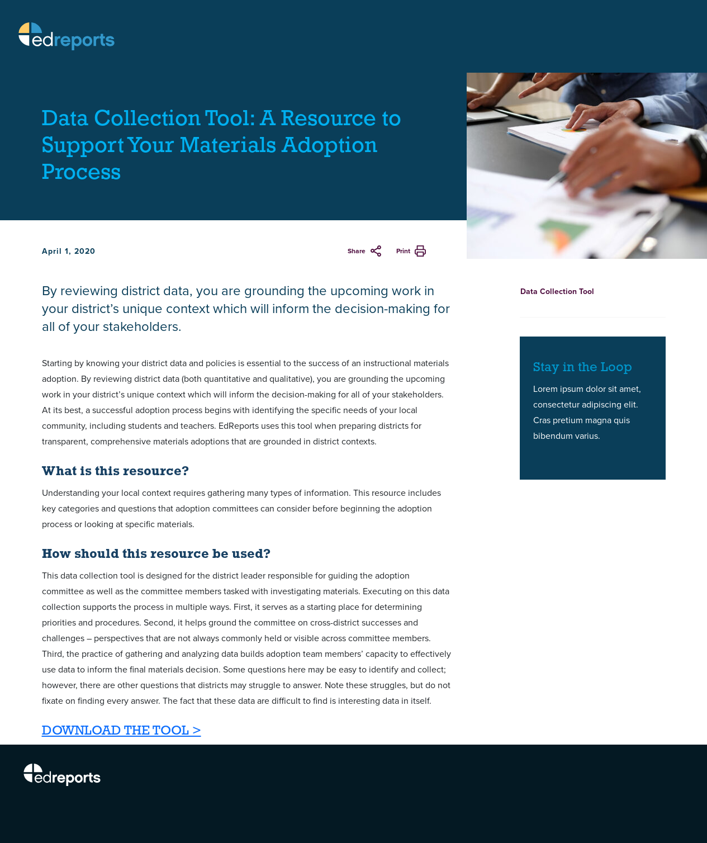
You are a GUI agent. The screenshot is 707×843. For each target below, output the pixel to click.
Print (403, 251)
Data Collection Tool (557, 291)
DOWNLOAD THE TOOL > (121, 731)
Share (357, 251)
